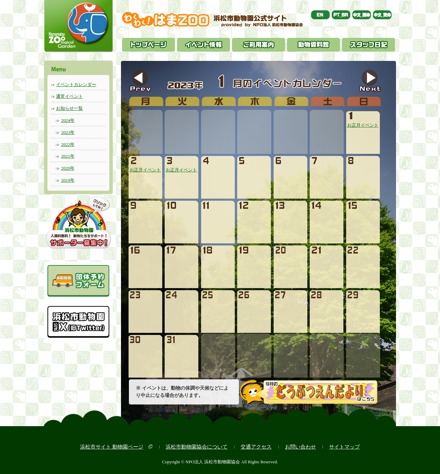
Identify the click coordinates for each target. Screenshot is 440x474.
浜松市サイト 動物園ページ (111, 447)
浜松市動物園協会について (197, 447)
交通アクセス (256, 447)
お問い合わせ (300, 447)
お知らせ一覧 (69, 108)
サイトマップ (344, 447)
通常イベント (69, 96)
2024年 (68, 120)
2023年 (68, 132)
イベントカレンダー (76, 84)
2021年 (68, 156)
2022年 (68, 144)
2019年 (68, 180)
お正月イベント (362, 122)
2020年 (68, 168)
